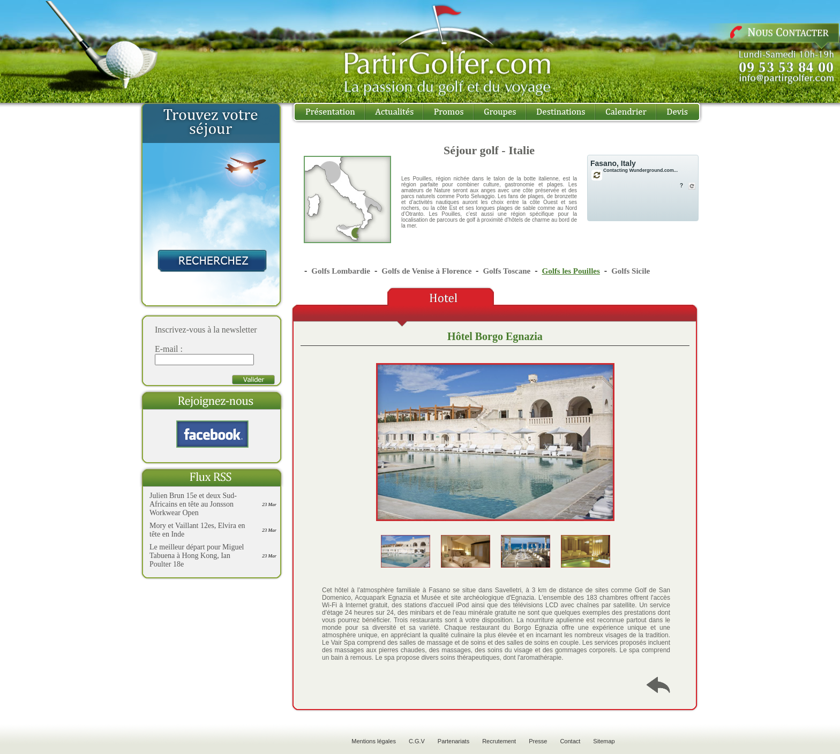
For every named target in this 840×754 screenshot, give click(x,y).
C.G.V (417, 741)
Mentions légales (373, 741)
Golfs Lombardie (340, 271)
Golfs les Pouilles (570, 271)
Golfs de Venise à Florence (427, 271)
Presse (538, 741)
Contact (570, 741)
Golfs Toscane (506, 271)
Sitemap (603, 741)
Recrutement (499, 741)
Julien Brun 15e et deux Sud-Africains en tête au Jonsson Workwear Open (193, 504)
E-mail (166, 348)
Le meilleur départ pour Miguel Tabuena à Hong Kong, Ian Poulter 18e (196, 555)
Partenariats (453, 741)
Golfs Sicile (630, 271)
